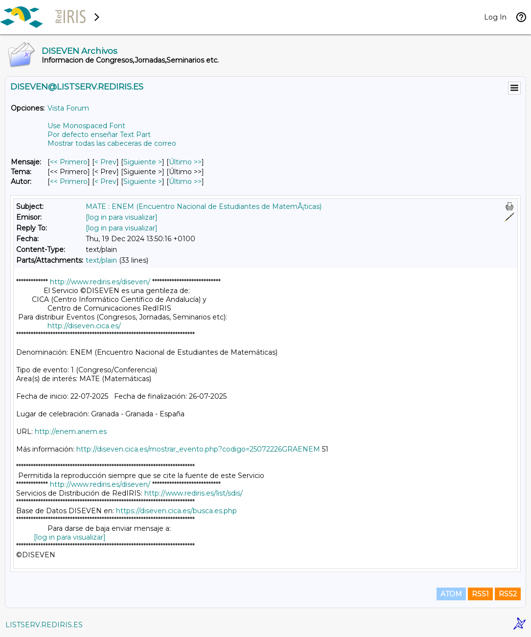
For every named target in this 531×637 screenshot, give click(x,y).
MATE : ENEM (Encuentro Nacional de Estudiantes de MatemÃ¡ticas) (204, 206)
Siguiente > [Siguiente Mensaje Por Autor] (142, 181)
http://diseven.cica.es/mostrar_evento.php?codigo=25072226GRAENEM (198, 449)
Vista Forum (68, 108)
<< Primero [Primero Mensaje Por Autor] (69, 181)
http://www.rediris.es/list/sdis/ (193, 493)
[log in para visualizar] (122, 217)
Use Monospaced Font (86, 125)
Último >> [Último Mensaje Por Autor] (185, 181)
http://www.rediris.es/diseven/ (100, 281)
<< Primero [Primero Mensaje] (69, 162)
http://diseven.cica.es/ (84, 325)
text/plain (101, 260)
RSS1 (480, 594)
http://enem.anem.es (71, 431)
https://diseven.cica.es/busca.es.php (176, 510)
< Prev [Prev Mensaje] (105, 162)
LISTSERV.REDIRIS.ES (44, 624)
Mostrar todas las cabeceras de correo (111, 143)
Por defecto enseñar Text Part (99, 134)
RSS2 (508, 594)
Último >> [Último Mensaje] (185, 162)
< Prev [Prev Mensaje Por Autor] (105, 181)
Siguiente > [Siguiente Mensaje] (142, 162)
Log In (495, 17)
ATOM (451, 594)
